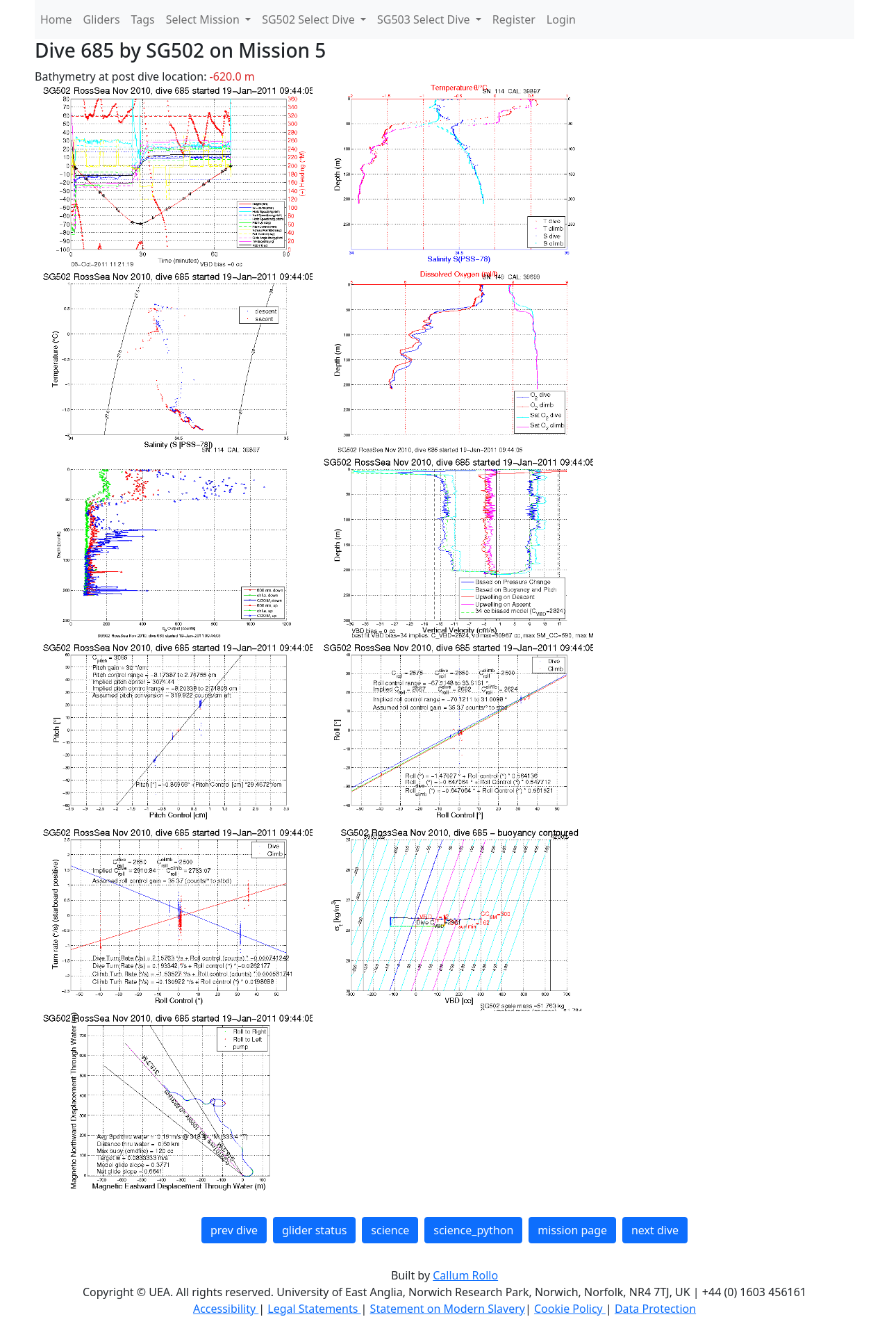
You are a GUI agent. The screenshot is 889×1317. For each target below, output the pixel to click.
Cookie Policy (570, 1308)
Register (513, 19)
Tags (143, 19)
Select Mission (204, 19)
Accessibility (225, 1308)
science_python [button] (473, 1230)
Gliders (101, 19)
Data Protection (655, 1308)
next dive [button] (655, 1230)
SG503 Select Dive (425, 19)
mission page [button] (572, 1230)
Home (56, 19)
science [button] (390, 1230)
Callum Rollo (465, 1275)
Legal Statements (313, 1308)
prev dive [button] (234, 1230)
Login (561, 19)
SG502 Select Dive (310, 19)
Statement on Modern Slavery (447, 1308)
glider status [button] (314, 1230)
